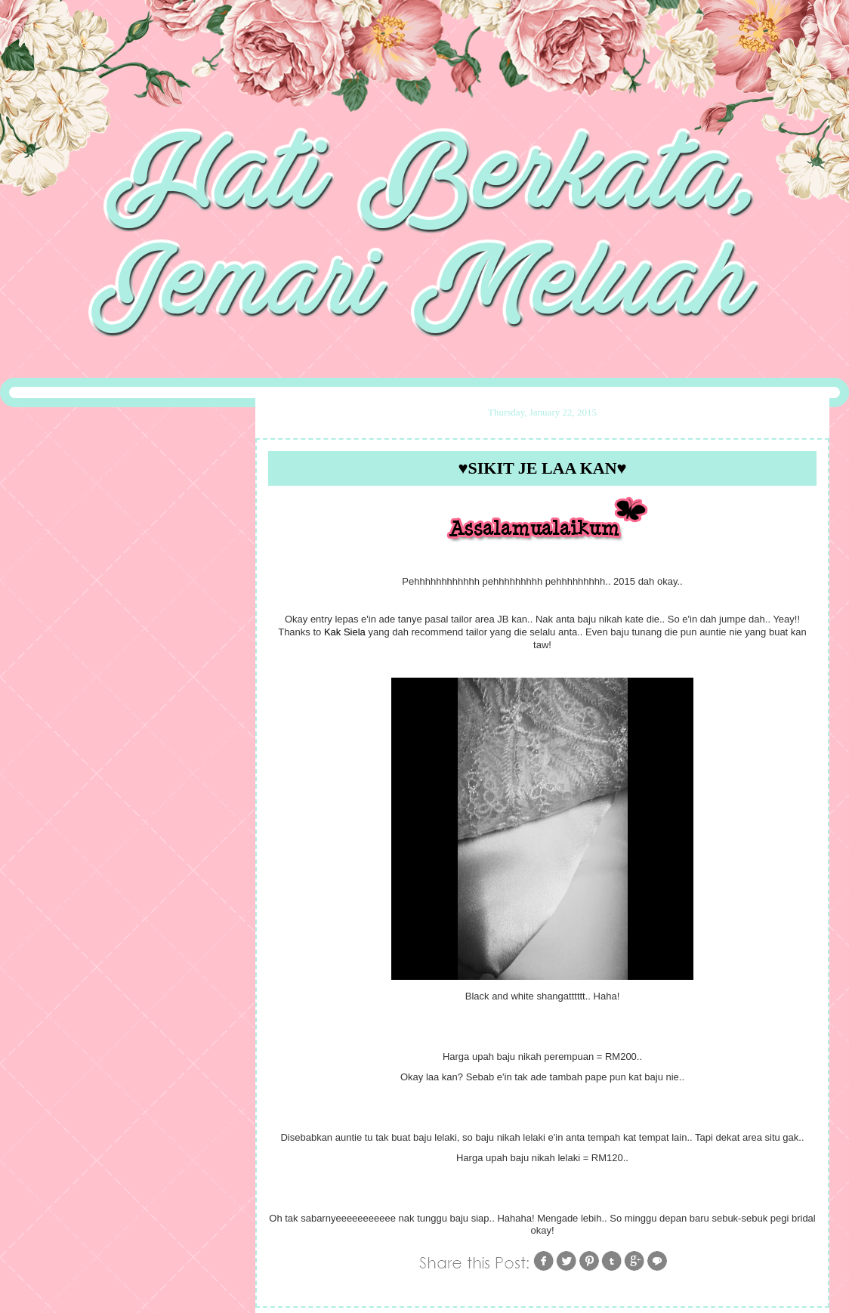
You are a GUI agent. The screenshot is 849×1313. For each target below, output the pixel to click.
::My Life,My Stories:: (424, 40)
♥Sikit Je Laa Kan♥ (542, 468)
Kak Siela (345, 632)
